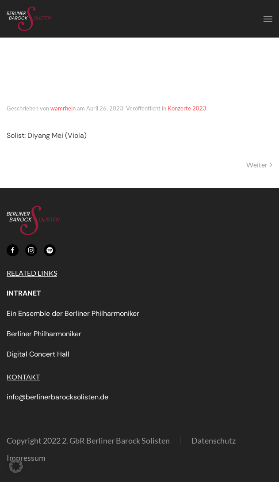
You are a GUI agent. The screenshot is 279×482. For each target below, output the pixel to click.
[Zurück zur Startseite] (29, 19)
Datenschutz (213, 440)
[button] (268, 19)
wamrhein (63, 108)
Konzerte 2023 (187, 108)
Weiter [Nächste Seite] (259, 164)
